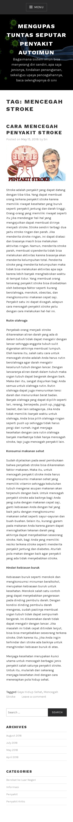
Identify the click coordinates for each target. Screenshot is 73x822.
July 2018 (12, 742)
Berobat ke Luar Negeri (21, 780)
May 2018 (12, 750)
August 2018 (14, 735)
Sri (45, 139)
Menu (39, 7)
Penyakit (12, 794)
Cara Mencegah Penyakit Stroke (34, 129)
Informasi (12, 787)
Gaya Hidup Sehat (29, 692)
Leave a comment (34, 696)
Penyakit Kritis (15, 801)
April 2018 (12, 757)
